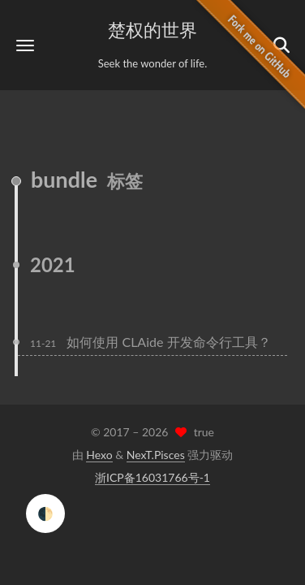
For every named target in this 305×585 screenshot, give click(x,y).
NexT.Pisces (156, 455)
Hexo (99, 455)
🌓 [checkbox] (45, 513)
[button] (25, 45)
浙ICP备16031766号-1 (152, 477)
